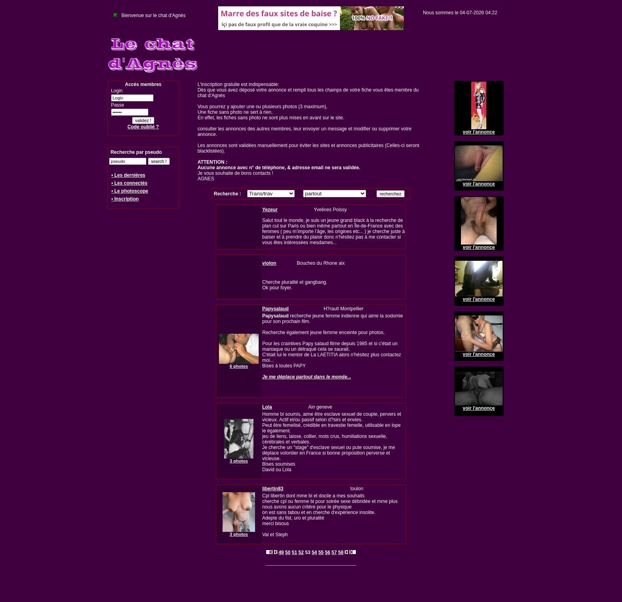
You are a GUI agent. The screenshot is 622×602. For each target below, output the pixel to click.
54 (314, 552)
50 (287, 552)
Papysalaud (275, 309)
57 (334, 552)
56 (327, 552)
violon (269, 263)
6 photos (239, 366)
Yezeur (270, 209)
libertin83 (272, 488)
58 (340, 552)
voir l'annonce (479, 132)
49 (281, 552)
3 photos (239, 461)
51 (294, 552)
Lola (267, 407)
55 (320, 552)
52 (300, 552)
